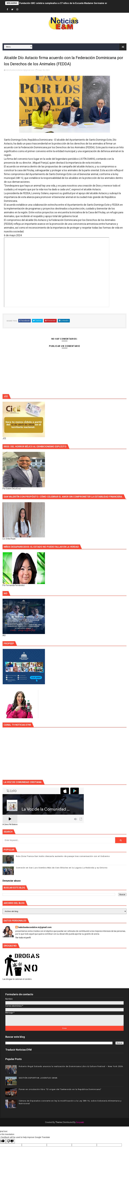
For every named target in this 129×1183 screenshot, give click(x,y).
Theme (58, 1122)
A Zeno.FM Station (10, 824)
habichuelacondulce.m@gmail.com (35, 927)
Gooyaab (80, 1122)
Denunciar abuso (12, 880)
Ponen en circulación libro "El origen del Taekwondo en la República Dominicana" (60, 1089)
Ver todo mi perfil (23, 937)
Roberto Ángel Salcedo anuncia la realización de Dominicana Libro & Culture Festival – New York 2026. (71, 1066)
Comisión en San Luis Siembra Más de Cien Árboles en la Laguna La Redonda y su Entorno (62, 868)
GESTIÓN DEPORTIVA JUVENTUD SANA (38, 1078)
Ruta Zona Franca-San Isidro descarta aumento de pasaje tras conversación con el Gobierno (63, 856)
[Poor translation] (10, 1141)
